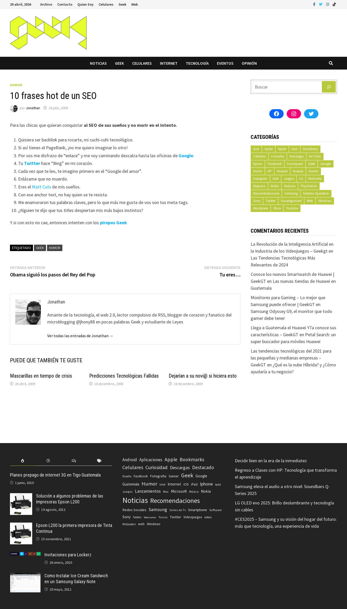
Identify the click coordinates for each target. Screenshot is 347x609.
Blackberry (310, 149)
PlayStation (309, 186)
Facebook (275, 164)
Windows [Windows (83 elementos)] (153, 524)
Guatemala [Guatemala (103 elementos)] (130, 484)
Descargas (297, 156)
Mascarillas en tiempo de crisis (41, 376)
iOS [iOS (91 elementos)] (186, 484)
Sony (256, 201)
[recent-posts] (48, 461)
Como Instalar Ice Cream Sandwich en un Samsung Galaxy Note (76, 578)
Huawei (282, 171)
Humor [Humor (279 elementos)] (149, 483)
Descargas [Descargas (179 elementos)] (180, 467)
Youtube (292, 208)
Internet (169, 63)
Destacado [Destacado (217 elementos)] (203, 467)
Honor (257, 171)
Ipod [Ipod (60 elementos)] (218, 484)
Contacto (64, 4)
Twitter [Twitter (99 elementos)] (175, 517)
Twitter (270, 201)
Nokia (275, 186)
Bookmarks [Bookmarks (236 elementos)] (192, 459)
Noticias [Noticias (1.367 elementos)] (135, 500)
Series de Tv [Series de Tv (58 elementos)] (177, 510)
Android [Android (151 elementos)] (129, 460)
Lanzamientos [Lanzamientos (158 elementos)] (148, 491)
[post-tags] (99, 461)
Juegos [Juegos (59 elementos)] (127, 491)
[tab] (23, 461)
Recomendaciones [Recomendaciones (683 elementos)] (175, 501)
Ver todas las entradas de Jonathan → (80, 335)
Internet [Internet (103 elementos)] (174, 484)
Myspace (259, 186)
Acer (256, 149)
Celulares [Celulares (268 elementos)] (132, 467)
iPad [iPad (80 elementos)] (194, 484)
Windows (324, 201)
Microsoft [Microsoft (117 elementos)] (179, 491)
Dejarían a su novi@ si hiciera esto (203, 376)
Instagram (260, 178)
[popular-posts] (23, 461)
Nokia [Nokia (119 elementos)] (206, 491)
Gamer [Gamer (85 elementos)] (174, 476)
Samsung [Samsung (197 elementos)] (158, 509)
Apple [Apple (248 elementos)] (171, 459)
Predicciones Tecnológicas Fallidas (124, 376)
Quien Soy (85, 4)
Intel (276, 178)
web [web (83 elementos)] (141, 524)
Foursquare (295, 164)
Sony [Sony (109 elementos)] (126, 516)
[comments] (74, 461)
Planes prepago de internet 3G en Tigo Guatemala (55, 475)
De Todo (315, 156)
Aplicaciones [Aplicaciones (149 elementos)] (150, 460)
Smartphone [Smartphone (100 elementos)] (197, 510)
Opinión (249, 63)
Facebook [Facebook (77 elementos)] (141, 476)
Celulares (106, 4)
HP (270, 171)
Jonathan (33, 108)
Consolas (277, 156)
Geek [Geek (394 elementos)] (187, 475)
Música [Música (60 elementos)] (194, 491)
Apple (268, 149)
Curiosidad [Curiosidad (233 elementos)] (156, 467)
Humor (16, 85)
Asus (295, 149)
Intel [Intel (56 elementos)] (162, 484)
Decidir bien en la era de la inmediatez (271, 461)
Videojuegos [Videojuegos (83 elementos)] (192, 517)
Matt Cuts (41, 187)
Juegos (289, 178)
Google (325, 164)
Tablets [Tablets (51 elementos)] (137, 517)
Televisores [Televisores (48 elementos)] (150, 517)
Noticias (98, 63)
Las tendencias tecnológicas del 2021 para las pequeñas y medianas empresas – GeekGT (291, 358)
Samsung (291, 193)
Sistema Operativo (316, 193)
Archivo (46, 4)
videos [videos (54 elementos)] (208, 517)
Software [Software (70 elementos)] (215, 510)
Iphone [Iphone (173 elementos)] (206, 484)
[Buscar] (329, 87)
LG (301, 178)
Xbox (277, 208)
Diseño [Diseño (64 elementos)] (126, 476)
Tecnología (197, 63)
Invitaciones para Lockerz (67, 554)
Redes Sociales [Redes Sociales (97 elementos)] (134, 510)
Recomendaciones (266, 193)
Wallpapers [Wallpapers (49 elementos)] (129, 524)
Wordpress (260, 208)
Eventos (225, 63)
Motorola (314, 178)
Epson (257, 164)
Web (134, 4)
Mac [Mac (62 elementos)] (166, 491)
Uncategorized (291, 201)
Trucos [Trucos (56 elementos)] (162, 517)
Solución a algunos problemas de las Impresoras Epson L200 (69, 498)
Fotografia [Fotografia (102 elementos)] (158, 475)
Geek (122, 4)
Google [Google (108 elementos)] (201, 475)
